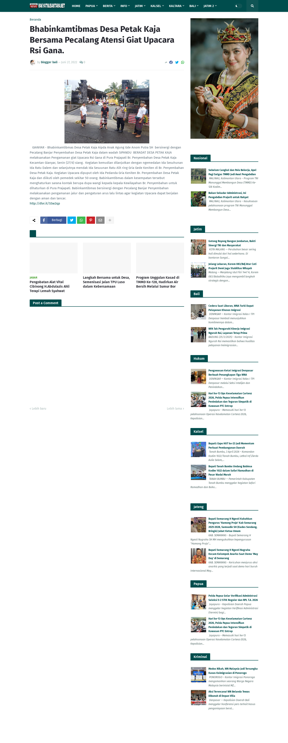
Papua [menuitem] (90, 6)
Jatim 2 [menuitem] (209, 6)
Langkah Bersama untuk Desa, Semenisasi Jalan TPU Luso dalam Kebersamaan (106, 600)
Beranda (35, 19)
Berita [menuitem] (108, 6)
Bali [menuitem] (192, 6)
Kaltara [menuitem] (175, 6)
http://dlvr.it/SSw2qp (45, 363)
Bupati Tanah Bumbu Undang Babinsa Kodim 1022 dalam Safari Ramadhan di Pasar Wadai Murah (230, 470)
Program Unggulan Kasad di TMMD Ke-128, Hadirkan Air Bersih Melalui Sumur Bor (157, 600)
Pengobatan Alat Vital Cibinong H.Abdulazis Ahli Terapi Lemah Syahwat (50, 605)
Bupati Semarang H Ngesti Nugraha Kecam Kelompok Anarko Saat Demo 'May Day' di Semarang (233, 554)
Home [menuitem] (76, 6)
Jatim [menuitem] (139, 6)
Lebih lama (174, 727)
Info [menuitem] (123, 6)
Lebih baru (39, 727)
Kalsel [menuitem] (156, 6)
